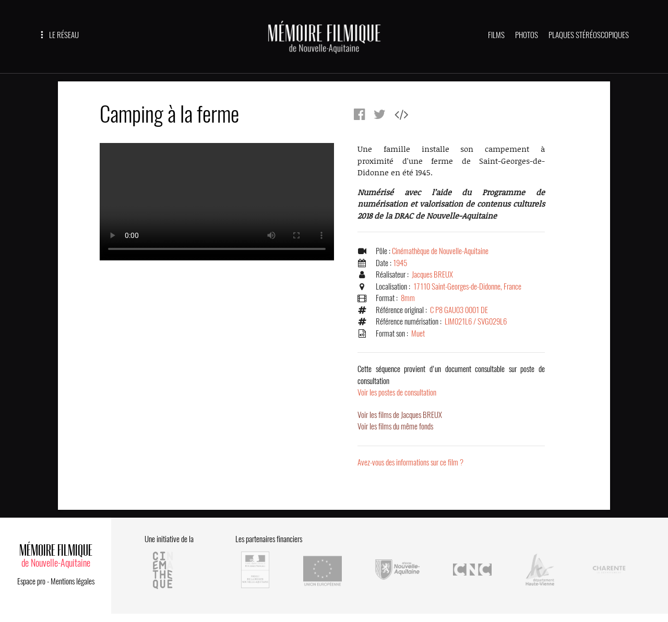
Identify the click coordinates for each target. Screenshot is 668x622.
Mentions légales (72, 581)
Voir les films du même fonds (395, 426)
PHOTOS (526, 35)
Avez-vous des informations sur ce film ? (410, 462)
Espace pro (31, 581)
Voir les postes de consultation (451, 381)
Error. (217, 201)
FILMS (496, 35)
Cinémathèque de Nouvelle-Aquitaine (440, 251)
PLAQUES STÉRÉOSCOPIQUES (588, 35)
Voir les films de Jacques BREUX (399, 415)
